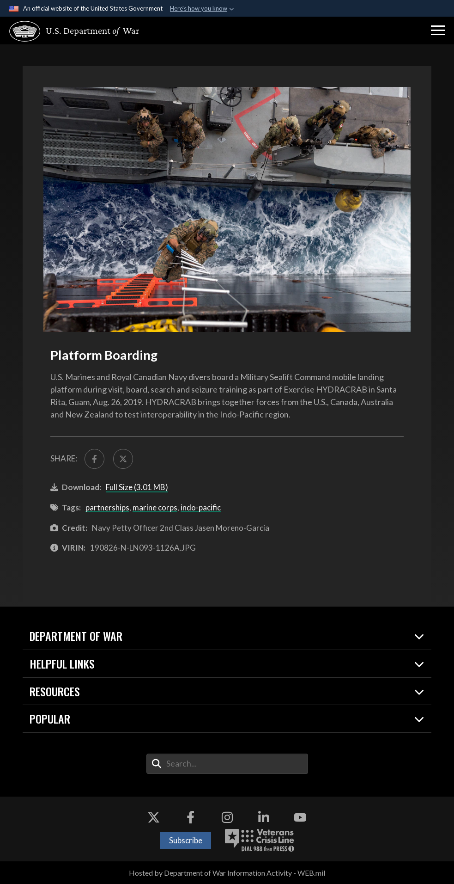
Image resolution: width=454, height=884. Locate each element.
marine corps (155, 507)
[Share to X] (123, 459)
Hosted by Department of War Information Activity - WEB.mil (227, 872)
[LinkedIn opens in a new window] (263, 817)
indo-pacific (201, 507)
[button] (438, 30)
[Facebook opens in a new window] (190, 817)
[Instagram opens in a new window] (227, 817)
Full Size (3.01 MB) (137, 487)
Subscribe (185, 840)
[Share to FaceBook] (94, 459)
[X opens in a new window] (153, 817)
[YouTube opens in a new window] (300, 817)
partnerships (107, 507)
